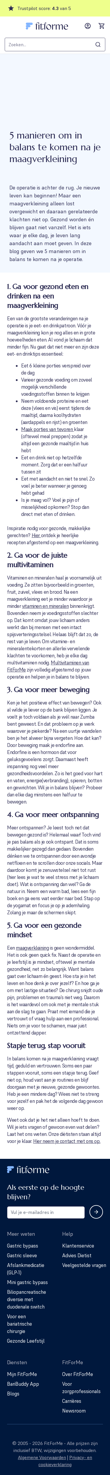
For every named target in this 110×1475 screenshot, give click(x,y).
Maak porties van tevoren (47, 429)
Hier (36, 535)
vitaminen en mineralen (45, 606)
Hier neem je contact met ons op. (66, 1141)
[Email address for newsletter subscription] (46, 1212)
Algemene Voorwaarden (42, 1457)
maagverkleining (32, 948)
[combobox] (55, 44)
